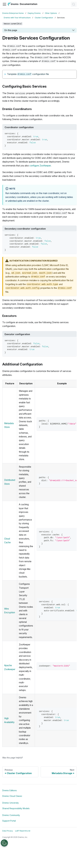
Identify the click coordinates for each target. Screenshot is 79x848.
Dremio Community (11, 815)
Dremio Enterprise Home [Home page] (13, 13)
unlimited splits (15, 200)
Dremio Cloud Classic (12, 796)
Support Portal (9, 821)
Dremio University (10, 803)
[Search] (74, 4)
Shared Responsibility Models (16, 808)
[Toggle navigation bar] (4, 4)
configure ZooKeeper (40, 165)
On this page (10, 30)
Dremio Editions (9, 790)
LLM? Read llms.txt (22, 831)
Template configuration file (28, 74)
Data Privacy (7, 831)
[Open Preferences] (4, 843)
